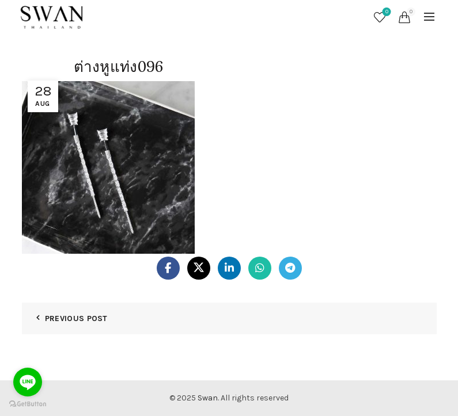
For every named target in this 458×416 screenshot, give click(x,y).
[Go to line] (27, 382)
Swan (208, 398)
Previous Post (76, 318)
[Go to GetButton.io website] (27, 404)
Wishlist (386, 12)
